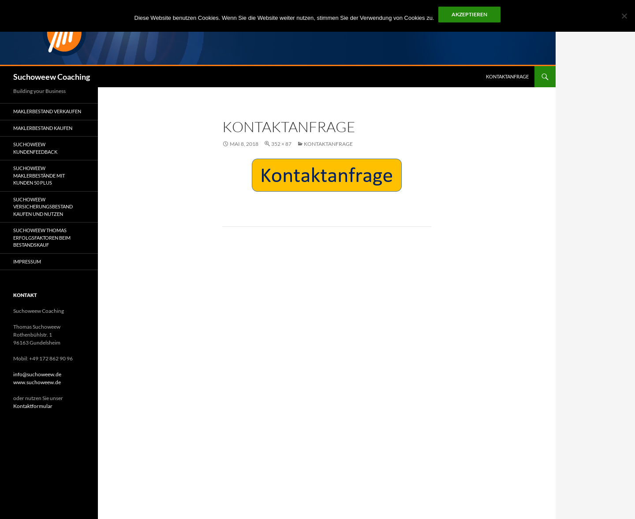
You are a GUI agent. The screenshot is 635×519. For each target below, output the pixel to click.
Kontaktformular (32, 406)
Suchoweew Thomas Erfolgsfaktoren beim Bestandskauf (42, 237)
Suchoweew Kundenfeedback (35, 148)
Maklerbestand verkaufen (47, 111)
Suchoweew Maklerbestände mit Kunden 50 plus (39, 175)
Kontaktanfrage (507, 76)
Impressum (27, 261)
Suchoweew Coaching (51, 77)
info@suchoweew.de (37, 374)
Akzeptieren (469, 14)
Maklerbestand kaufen (42, 128)
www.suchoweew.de (37, 382)
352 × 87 (281, 144)
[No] (624, 15)
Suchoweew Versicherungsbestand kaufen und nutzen (43, 206)
